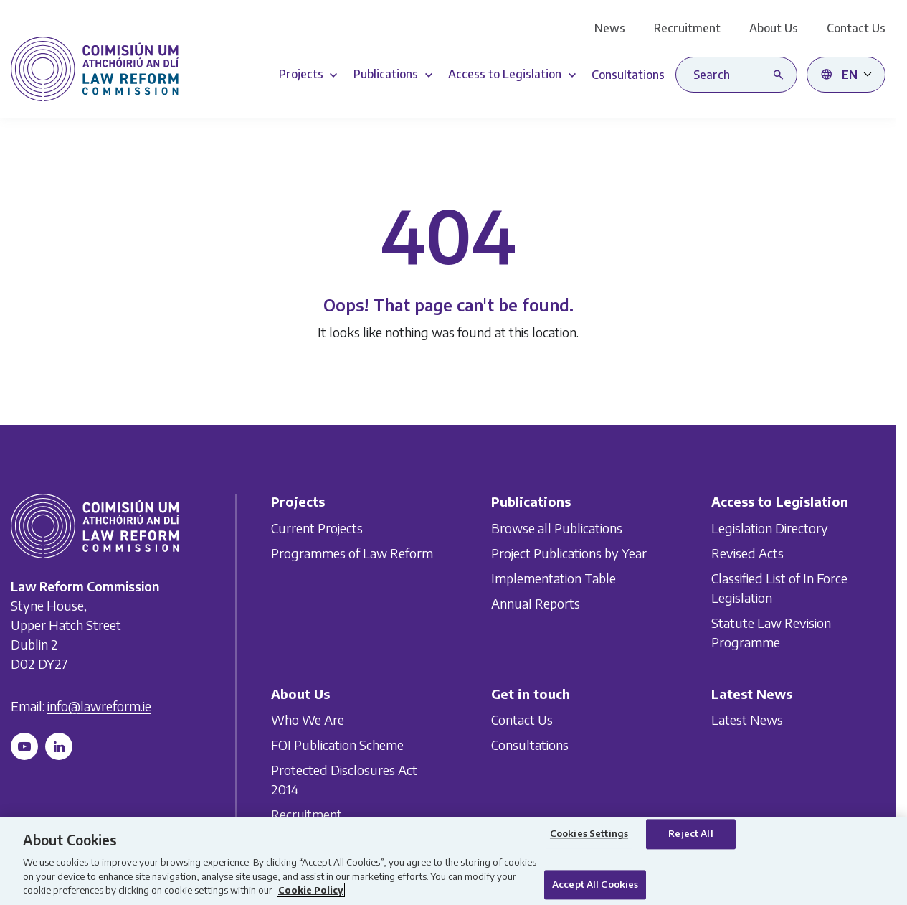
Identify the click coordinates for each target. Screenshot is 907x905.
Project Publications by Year (569, 552)
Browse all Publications (556, 527)
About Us (773, 28)
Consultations (530, 744)
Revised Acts (747, 552)
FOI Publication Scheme (337, 744)
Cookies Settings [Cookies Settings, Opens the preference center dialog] (589, 834)
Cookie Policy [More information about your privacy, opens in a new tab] (310, 890)
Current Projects (317, 527)
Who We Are (307, 719)
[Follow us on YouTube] (24, 746)
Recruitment (687, 28)
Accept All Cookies (595, 884)
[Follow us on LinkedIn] (58, 746)
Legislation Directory (769, 527)
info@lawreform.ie (99, 706)
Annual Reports (535, 602)
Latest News (747, 719)
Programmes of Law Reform (352, 552)
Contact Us (856, 28)
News (609, 28)
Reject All (690, 834)
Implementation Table (553, 577)
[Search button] (781, 74)
